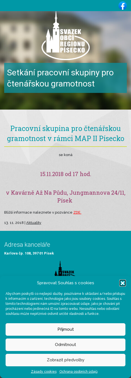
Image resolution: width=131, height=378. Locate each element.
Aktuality (33, 223)
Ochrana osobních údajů (78, 372)
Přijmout (65, 329)
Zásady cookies (44, 372)
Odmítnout (65, 344)
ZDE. (77, 212)
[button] (122, 283)
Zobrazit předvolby (65, 359)
